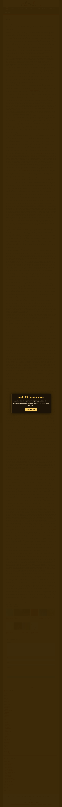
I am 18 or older (31, 409)
